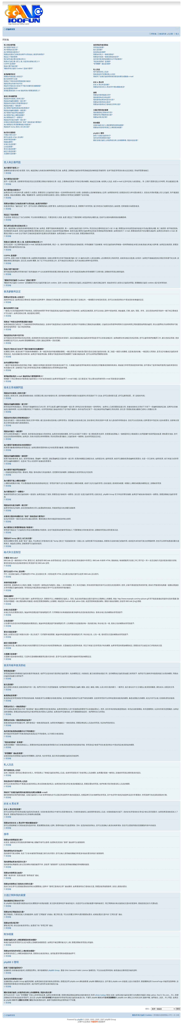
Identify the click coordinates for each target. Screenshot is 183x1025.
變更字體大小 (177, 28)
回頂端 (8, 173)
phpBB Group (54, 970)
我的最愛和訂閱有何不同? (102, 112)
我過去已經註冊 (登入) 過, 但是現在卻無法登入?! (22, 61)
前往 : (147, 1009)
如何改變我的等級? (11, 88)
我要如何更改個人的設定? (13, 76)
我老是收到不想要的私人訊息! (104, 74)
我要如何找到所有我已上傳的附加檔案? (107, 127)
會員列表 (162, 34)
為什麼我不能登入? (11, 47)
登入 (177, 34)
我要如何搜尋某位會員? (102, 102)
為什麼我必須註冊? (11, 50)
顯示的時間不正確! (11, 79)
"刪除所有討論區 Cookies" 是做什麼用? (18, 68)
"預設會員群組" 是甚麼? (102, 61)
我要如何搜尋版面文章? (102, 95)
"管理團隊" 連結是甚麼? (102, 64)
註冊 (171, 34)
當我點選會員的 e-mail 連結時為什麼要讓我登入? (22, 91)
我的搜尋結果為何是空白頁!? (104, 100)
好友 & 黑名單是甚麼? (101, 85)
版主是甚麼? (97, 50)
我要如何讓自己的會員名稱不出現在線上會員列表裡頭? (24, 54)
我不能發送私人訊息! (101, 72)
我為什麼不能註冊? (11, 66)
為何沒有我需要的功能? (102, 138)
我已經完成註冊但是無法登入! (15, 59)
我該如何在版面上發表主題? (14, 99)
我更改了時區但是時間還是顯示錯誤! (17, 81)
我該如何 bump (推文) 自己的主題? (17, 127)
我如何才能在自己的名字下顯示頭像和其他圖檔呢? (22, 86)
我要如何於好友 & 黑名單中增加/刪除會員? (109, 87)
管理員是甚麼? (98, 47)
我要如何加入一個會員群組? (103, 54)
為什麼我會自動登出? (12, 52)
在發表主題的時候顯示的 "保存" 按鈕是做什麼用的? (23, 122)
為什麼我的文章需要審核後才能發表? (17, 124)
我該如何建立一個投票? (12, 106)
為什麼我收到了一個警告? (13, 117)
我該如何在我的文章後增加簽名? (16, 103)
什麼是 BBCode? (10, 135)
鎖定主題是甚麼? (10, 151)
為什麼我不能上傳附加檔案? (14, 115)
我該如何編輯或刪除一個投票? (15, 110)
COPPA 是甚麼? (10, 64)
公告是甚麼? (8, 147)
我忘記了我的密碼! (11, 57)
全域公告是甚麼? (10, 144)
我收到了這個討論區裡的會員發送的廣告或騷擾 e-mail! (113, 76)
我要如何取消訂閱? (100, 117)
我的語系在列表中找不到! (13, 84)
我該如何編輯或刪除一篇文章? (15, 101)
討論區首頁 (10, 29)
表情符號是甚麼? (10, 139)
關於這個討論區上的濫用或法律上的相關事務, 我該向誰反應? (115, 140)
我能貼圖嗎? (8, 142)
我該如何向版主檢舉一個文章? (15, 120)
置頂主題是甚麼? (10, 149)
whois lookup (100, 995)
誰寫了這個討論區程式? (102, 136)
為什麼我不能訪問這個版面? (14, 113)
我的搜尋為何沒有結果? (102, 97)
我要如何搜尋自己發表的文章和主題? (107, 104)
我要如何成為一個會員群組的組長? (106, 57)
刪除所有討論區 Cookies (142, 1015)
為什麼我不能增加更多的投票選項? (16, 108)
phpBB (80, 1019)
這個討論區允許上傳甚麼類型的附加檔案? (108, 125)
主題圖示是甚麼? (10, 154)
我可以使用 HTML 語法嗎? (13, 137)
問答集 (154, 34)
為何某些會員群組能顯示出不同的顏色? (107, 59)
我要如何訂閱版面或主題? (102, 115)
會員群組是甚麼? (99, 52)
